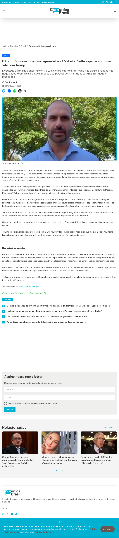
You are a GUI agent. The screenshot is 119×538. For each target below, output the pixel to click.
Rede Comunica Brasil (28, 286)
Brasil (6, 56)
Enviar (10, 409)
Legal (36, 2)
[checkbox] (5, 403)
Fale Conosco (48, 2)
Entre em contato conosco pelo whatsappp (24, 293)
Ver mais (110, 427)
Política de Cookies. (44, 535)
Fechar (107, 532)
